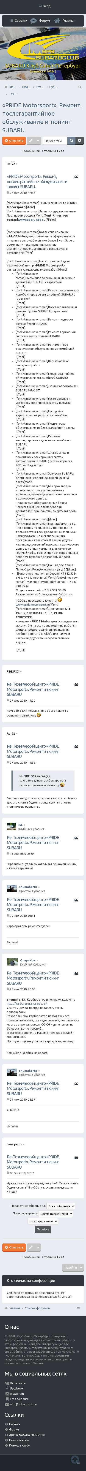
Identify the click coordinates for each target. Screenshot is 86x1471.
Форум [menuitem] (44, 20)
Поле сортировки (43, 1213)
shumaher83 (28, 886)
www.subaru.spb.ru (31, 219)
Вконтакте (18, 1383)
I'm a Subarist (19, 1398)
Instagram (17, 1393)
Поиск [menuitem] (79, 87)
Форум (14, 1429)
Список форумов (37, 1308)
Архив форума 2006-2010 (26, 1434)
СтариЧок (28, 960)
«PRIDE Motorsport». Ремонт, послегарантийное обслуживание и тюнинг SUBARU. (37, 181)
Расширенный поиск (79, 141)
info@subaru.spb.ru (23, 1404)
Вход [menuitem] (47, 6)
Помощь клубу (19, 1445)
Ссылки (21, 20)
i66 (20, 824)
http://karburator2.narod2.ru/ (27, 1003)
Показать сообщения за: (43, 1206)
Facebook (16, 1388)
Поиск (71, 141)
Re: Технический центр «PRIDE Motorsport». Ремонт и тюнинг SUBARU (33, 689)
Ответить (15, 140)
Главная (68, 20)
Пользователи (19, 1440)
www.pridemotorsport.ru (33, 604)
